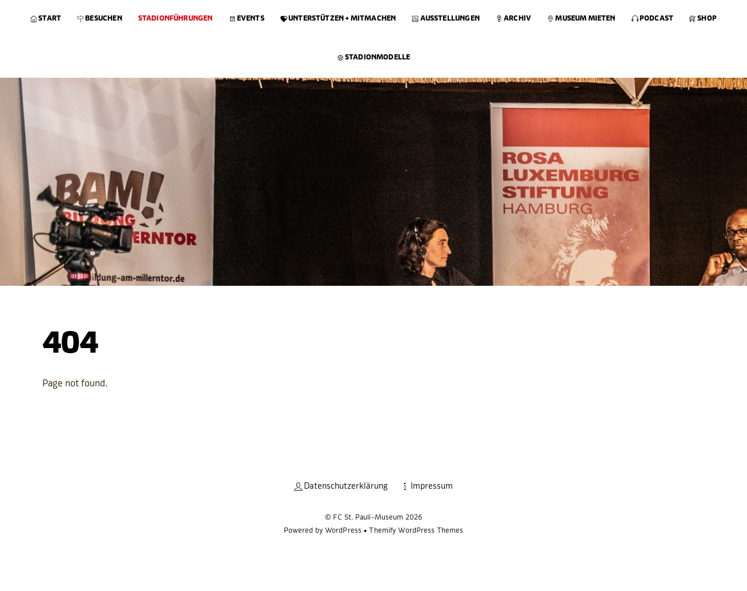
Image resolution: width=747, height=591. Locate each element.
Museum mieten (581, 18)
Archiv (513, 18)
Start (45, 18)
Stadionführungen (175, 18)
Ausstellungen (446, 18)
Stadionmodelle (374, 57)
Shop (703, 18)
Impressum (427, 486)
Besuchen (99, 18)
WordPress (343, 530)
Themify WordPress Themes (416, 530)
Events (246, 18)
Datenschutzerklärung (341, 486)
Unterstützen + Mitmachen (338, 18)
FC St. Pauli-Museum (368, 517)
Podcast (652, 18)
